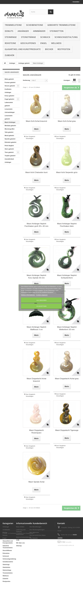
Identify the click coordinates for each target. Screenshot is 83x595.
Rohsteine (10, 43)
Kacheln (74, 80)
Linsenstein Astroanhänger (10, 110)
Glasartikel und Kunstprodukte (23, 49)
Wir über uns (20, 543)
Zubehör (9, 55)
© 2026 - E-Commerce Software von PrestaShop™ (18, 589)
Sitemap (19, 545)
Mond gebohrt (9, 135)
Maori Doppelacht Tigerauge (66, 430)
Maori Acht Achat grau (67, 121)
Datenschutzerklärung (23, 537)
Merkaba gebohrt (10, 125)
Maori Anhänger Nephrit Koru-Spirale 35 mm (36, 276)
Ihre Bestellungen (35, 527)
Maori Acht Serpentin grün (66, 172)
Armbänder (39, 31)
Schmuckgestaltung (66, 37)
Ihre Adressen (34, 532)
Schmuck (45, 37)
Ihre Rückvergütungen (37, 529)
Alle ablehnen (41, 300)
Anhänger (23, 31)
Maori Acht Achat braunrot (36, 121)
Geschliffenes (28, 43)
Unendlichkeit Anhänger (9, 160)
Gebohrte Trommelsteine (61, 25)
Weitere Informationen (28, 295)
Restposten (63, 49)
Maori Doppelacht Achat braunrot (36, 380)
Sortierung (26, 80)
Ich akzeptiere (41, 306)
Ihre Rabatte (34, 538)
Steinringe (11, 37)
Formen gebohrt (10, 82)
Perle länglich (9, 145)
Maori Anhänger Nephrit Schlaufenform (67, 276)
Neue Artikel (20, 527)
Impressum (20, 534)
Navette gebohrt (10, 139)
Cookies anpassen (42, 295)
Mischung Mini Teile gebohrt (9, 130)
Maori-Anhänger (10, 122)
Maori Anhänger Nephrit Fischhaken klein (67, 225)
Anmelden (76, 2)
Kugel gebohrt (9, 99)
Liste (79, 80)
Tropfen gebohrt (10, 155)
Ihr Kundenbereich (38, 523)
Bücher (49, 49)
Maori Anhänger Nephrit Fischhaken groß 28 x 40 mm (36, 225)
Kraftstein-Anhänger (8, 90)
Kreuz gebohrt (9, 96)
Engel (43, 43)
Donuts (9, 31)
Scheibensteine (34, 25)
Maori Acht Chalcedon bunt (36, 172)
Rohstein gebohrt (10, 142)
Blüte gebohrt (9, 79)
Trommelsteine (13, 25)
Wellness (56, 43)
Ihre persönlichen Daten (38, 535)
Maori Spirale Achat (36, 482)
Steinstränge (28, 37)
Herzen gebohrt (10, 86)
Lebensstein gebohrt (9, 104)
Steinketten (56, 31)
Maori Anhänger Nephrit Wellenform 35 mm (67, 328)
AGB (17, 540)
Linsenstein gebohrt (8, 117)
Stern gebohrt (9, 149)
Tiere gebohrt (9, 152)
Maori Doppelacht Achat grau (67, 379)
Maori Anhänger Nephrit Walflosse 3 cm (36, 328)
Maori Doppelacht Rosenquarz (36, 431)
